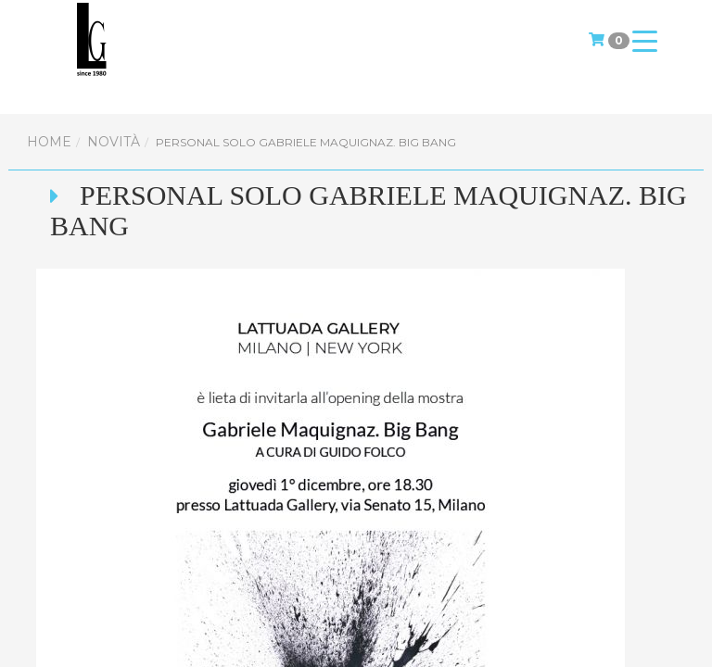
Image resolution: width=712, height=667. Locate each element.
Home (49, 141)
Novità (113, 141)
